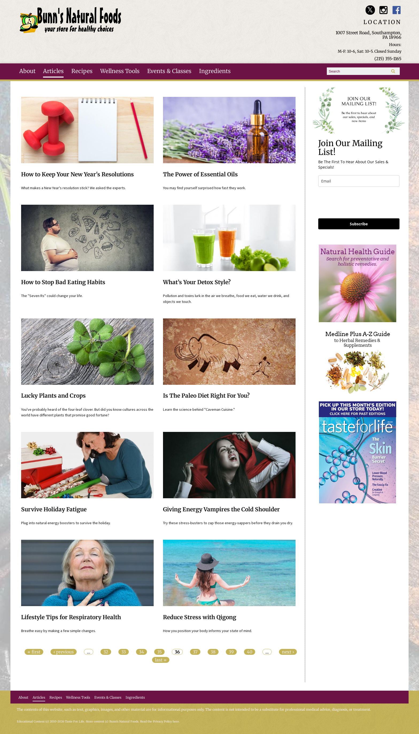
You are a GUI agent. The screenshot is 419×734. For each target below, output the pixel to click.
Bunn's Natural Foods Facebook (396, 10)
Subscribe (359, 223)
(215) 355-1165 (387, 58)
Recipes (81, 71)
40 (249, 652)
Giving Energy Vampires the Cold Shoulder (221, 509)
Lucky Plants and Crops (53, 395)
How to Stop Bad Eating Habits (63, 282)
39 (231, 652)
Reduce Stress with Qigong (199, 617)
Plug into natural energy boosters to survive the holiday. (66, 522)
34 (141, 652)
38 (213, 652)
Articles (53, 71)
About (27, 71)
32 (105, 652)
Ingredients (215, 71)
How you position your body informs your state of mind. (207, 630)
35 (159, 652)
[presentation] (358, 202)
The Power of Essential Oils (200, 174)
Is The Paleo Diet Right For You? (206, 395)
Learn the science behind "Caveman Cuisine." (199, 409)
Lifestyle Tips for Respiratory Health (71, 617)
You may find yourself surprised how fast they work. (204, 187)
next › (288, 652)
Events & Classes (169, 71)
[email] (358, 181)
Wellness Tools (119, 71)
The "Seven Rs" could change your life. (52, 295)
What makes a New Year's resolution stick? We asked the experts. (73, 187)
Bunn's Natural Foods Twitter (370, 10)
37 (195, 652)
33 (123, 652)
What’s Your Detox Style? (197, 282)
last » (160, 660)
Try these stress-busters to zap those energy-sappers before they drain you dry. (228, 522)
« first (34, 652)
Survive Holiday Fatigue (54, 509)
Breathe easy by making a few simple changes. (58, 630)
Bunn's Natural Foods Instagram (383, 10)
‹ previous (63, 652)
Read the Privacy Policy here (159, 721)
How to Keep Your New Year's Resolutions (77, 174)
